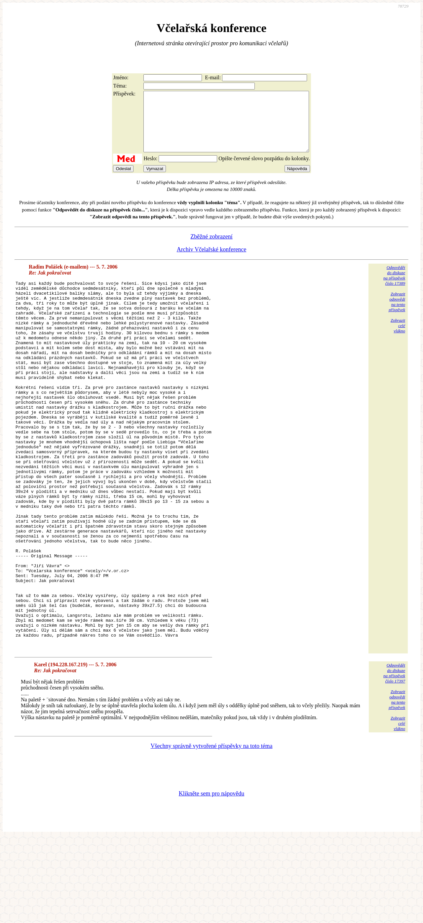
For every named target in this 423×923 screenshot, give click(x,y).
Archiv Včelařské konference (212, 261)
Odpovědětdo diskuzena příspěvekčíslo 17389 (394, 287)
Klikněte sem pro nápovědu (211, 878)
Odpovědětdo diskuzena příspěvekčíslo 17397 (394, 758)
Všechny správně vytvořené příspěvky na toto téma (212, 831)
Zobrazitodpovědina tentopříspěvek (397, 313)
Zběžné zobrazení (211, 248)
